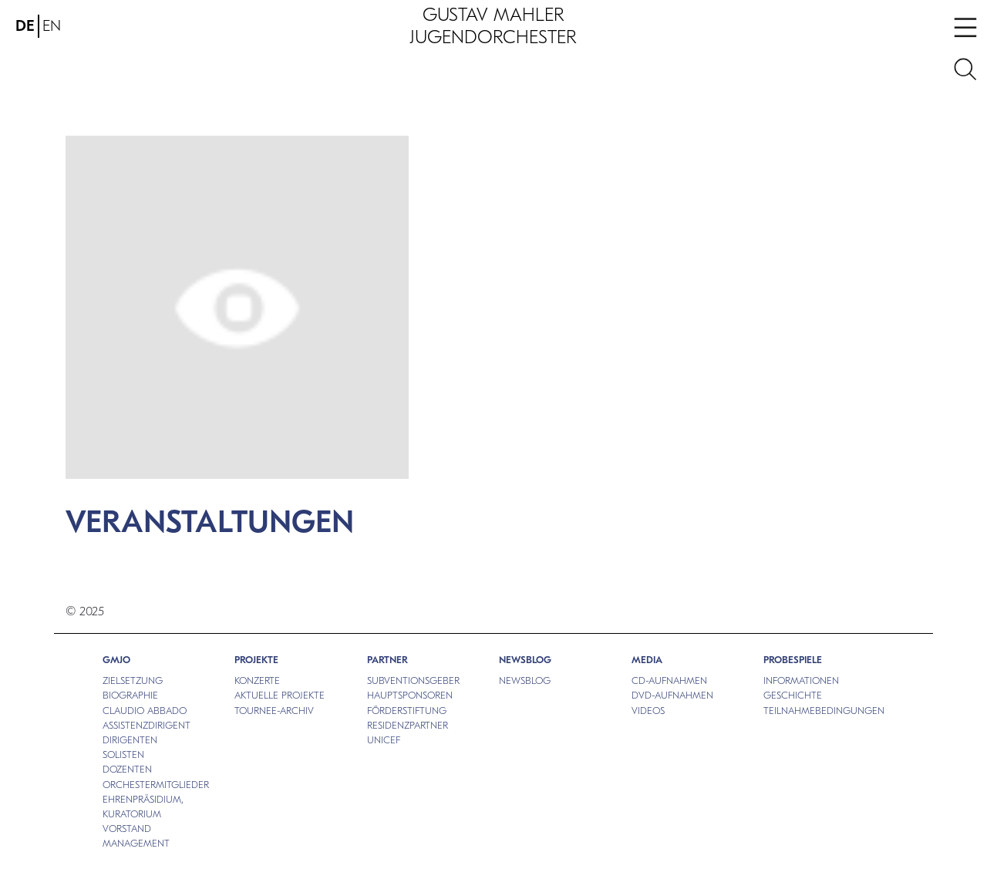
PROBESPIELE (792, 659)
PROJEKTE (256, 659)
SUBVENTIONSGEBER (413, 680)
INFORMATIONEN (801, 680)
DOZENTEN (127, 769)
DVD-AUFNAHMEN (672, 695)
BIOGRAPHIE (130, 695)
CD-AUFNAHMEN (669, 680)
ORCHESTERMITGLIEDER (156, 784)
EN (51, 26)
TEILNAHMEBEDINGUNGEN (823, 710)
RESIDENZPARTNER (407, 725)
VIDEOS (648, 710)
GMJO (116, 659)
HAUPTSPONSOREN (410, 695)
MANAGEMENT (136, 843)
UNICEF (383, 740)
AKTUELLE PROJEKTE (279, 695)
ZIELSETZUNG (133, 680)
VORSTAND (127, 828)
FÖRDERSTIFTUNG (406, 710)
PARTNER (387, 659)
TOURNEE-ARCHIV (274, 710)
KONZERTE (257, 680)
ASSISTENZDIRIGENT (146, 725)
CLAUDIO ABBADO (145, 710)
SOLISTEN (123, 754)
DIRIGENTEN (130, 740)
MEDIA (647, 659)
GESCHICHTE (792, 695)
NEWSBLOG (525, 659)
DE (25, 26)
